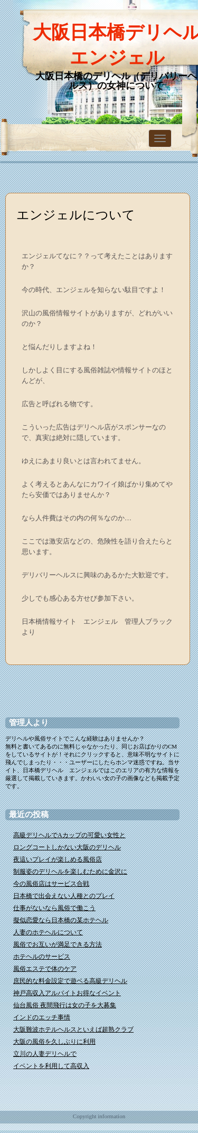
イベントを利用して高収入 (51, 1066)
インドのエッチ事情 (41, 1017)
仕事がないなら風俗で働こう (54, 908)
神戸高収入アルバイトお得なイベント (67, 993)
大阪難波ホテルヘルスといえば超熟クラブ (73, 1029)
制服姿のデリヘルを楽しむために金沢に (70, 871)
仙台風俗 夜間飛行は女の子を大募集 (64, 1005)
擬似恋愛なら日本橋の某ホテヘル (60, 920)
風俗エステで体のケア (45, 968)
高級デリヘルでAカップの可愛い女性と (69, 835)
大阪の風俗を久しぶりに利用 (54, 1041)
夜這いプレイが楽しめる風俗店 (57, 859)
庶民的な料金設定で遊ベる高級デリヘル (70, 981)
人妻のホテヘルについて (48, 932)
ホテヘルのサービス (41, 956)
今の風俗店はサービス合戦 (51, 883)
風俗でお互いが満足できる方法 (57, 944)
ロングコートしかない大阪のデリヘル (67, 847)
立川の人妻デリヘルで (45, 1053)
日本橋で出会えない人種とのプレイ (64, 896)
